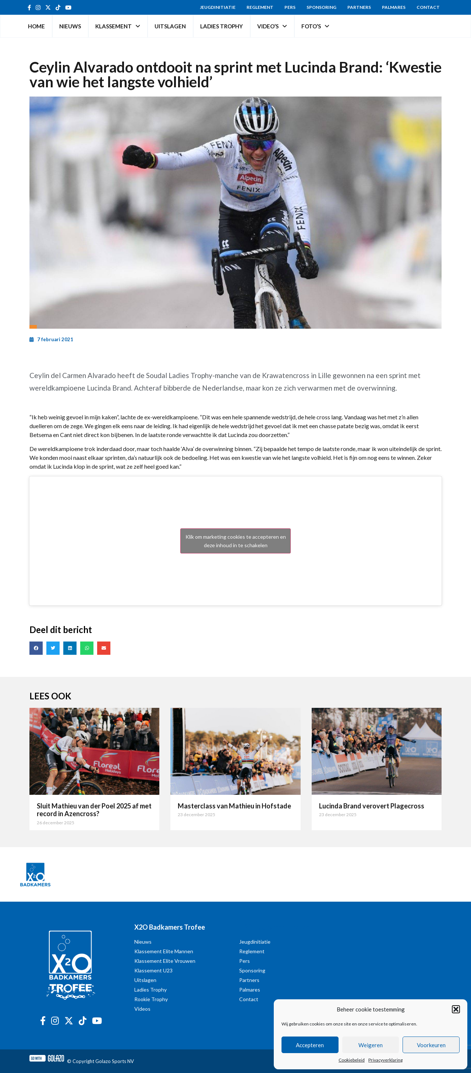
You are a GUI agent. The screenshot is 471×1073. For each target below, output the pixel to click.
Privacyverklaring (385, 1060)
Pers (289, 7)
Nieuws (70, 26)
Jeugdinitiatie (218, 7)
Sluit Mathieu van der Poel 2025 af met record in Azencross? (94, 810)
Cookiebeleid (352, 1060)
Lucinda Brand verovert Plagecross (371, 806)
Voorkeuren (431, 1045)
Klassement (117, 26)
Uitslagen (170, 26)
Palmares (394, 7)
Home (36, 26)
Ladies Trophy (221, 26)
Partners (359, 7)
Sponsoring (321, 7)
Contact (428, 7)
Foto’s (315, 26)
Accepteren (310, 1045)
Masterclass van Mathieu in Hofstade (234, 806)
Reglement (260, 7)
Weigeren (370, 1045)
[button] (456, 1009)
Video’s (272, 26)
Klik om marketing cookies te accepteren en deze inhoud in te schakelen (235, 541)
